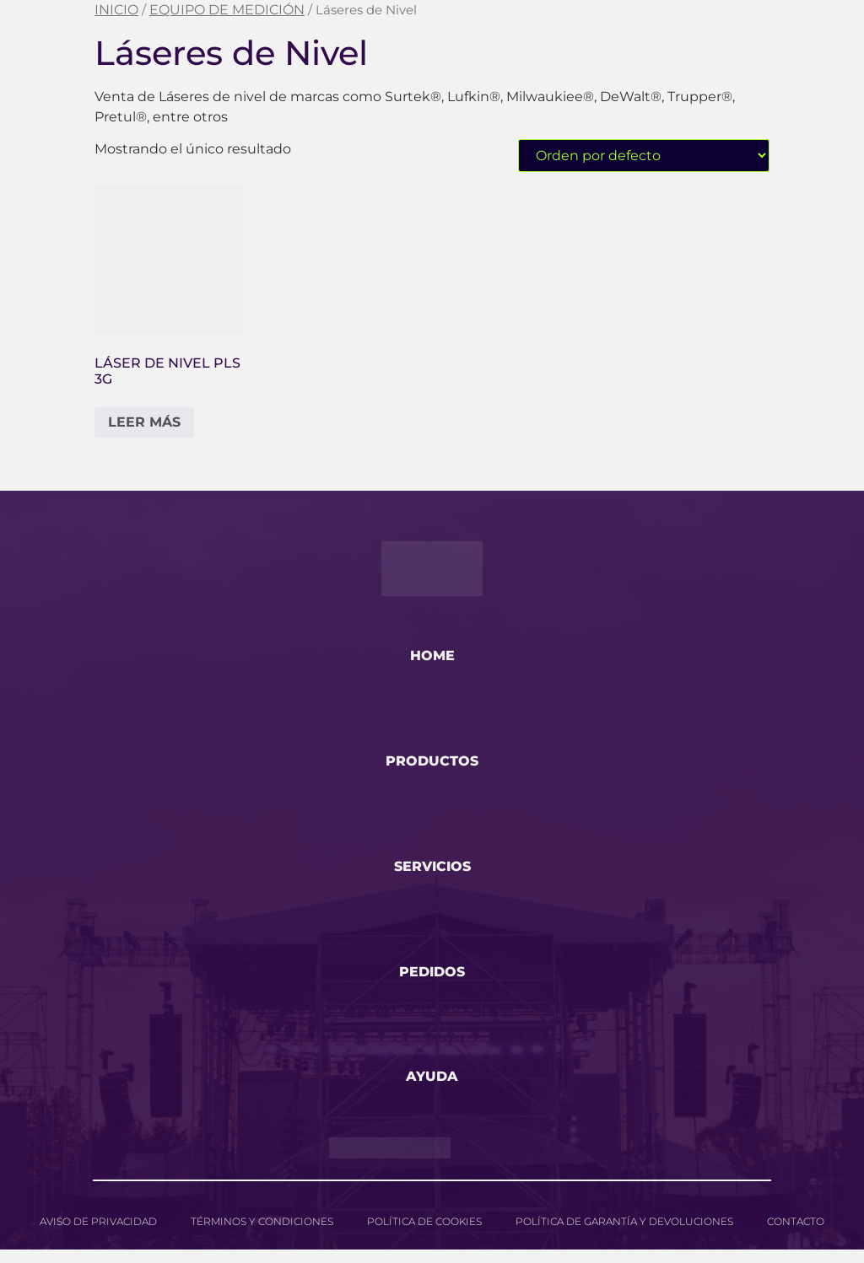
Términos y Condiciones (262, 1234)
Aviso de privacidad (98, 1234)
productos (432, 765)
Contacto (795, 1234)
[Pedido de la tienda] (644, 155)
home (432, 657)
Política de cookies (424, 1234)
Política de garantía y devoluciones (624, 1234)
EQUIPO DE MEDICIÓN (227, 10)
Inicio (116, 10)
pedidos (432, 981)
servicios (432, 873)
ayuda (432, 1089)
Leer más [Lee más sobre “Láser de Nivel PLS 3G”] (144, 422)
